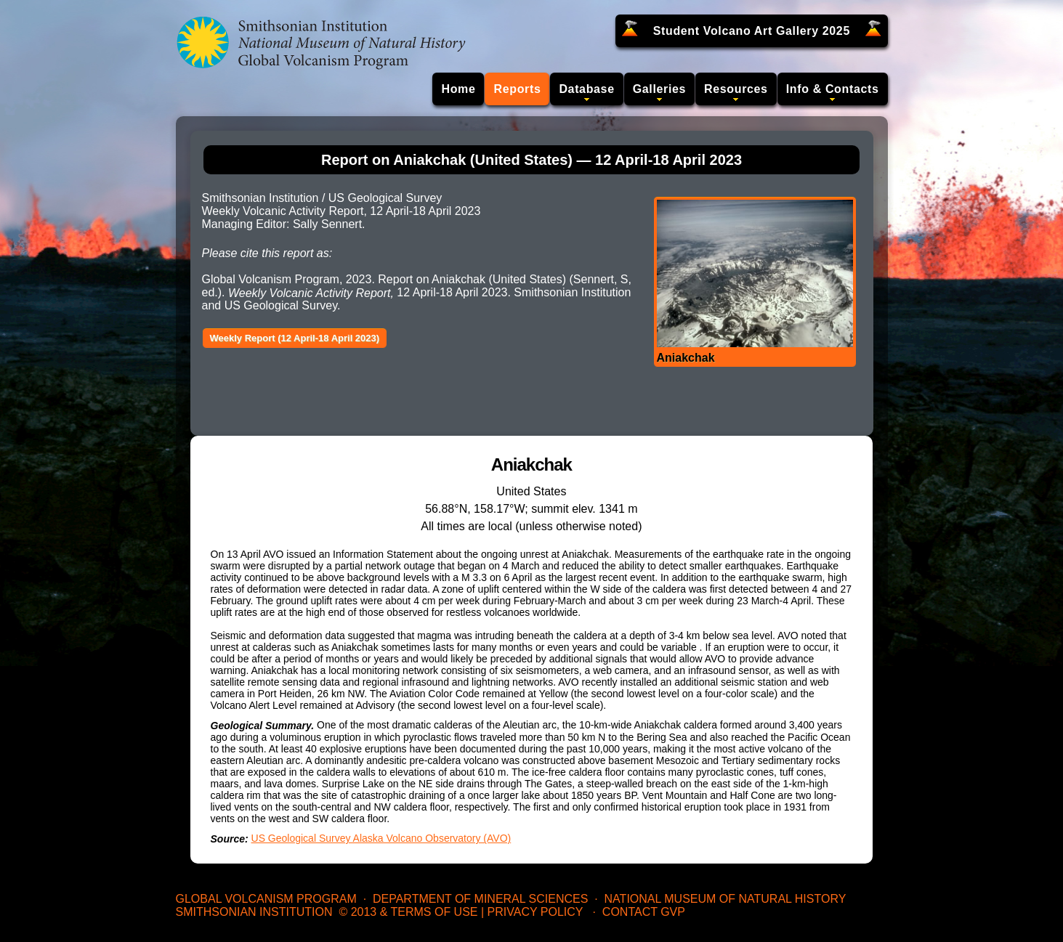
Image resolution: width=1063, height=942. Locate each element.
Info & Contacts (832, 89)
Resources (736, 89)
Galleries (659, 89)
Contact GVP (643, 912)
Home (458, 89)
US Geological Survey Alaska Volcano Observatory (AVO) (381, 838)
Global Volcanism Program (266, 899)
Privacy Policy (535, 912)
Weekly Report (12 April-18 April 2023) (295, 338)
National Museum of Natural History (725, 899)
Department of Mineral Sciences (480, 899)
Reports (517, 89)
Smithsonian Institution (254, 912)
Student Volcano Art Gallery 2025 (751, 31)
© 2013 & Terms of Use (408, 912)
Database (586, 89)
